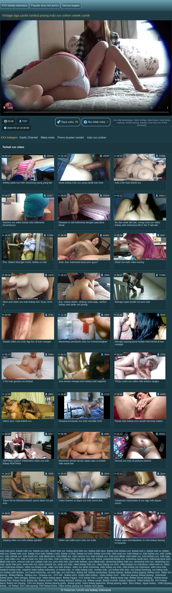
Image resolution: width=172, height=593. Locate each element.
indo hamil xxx (30, 556)
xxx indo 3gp (53, 572)
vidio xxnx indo (158, 567)
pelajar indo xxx (44, 561)
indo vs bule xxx (29, 559)
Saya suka (65, 122)
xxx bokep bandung (141, 569)
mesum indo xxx (25, 561)
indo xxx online (96, 137)
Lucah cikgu (103, 577)
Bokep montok (110, 580)
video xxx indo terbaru (59, 567)
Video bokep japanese (93, 583)
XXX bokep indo (87, 577)
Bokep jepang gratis (56, 583)
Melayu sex (31, 575)
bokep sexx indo (36, 553)
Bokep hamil (19, 580)
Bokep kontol (45, 580)
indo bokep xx (134, 553)
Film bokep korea (48, 585)
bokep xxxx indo (102, 553)
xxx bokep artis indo (118, 569)
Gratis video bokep (88, 575)
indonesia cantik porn (137, 559)
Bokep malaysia (127, 580)
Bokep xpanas (116, 572)
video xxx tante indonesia (85, 567)
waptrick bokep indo (10, 569)
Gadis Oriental (28, 137)
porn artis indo (60, 561)
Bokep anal (35, 577)
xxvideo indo (100, 569)
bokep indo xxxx (18, 553)
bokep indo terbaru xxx (119, 551)
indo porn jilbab (117, 556)
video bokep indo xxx (84, 564)
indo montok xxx (99, 556)
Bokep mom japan (93, 585)
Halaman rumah (74, 590)
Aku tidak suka (94, 122)
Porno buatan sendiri (71, 137)
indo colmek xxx (13, 556)
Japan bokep (149, 583)
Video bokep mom (109, 575)
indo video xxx (12, 559)
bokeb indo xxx (24, 551)
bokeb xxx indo (41, 551)
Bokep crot (81, 580)
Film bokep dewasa (64, 580)
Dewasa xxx (45, 575)
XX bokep (13, 585)
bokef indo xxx (57, 551)
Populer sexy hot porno (45, 5)
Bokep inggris (70, 577)
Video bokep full (145, 580)
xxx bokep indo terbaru (12, 572)
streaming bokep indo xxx (119, 561)
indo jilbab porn (47, 556)
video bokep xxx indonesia (133, 564)
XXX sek (58, 575)
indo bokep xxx (151, 553)
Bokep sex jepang (16, 583)
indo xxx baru (46, 559)
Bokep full (82, 572)
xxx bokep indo (160, 569)
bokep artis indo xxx (77, 551)
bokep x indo (53, 553)
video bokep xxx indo (108, 564)
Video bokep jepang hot (70, 585)
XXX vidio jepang (29, 585)
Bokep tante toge (119, 577)
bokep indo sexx (97, 551)
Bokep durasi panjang (141, 577)
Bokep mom (153, 572)
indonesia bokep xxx (114, 559)
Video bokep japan (52, 577)
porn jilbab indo (97, 561)
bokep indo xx (154, 551)
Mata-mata (47, 137)
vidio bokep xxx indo (110, 567)
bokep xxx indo (85, 553)
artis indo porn (7, 551)
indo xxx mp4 (78, 559)
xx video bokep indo (82, 569)
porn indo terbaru (78, 561)
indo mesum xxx (80, 556)
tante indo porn (13, 564)
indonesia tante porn (160, 559)
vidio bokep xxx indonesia (136, 567)
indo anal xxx (119, 553)
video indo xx (156, 564)
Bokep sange (94, 580)
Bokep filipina (16, 575)
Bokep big (32, 580)
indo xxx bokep (62, 559)
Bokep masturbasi (97, 572)
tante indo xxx (30, 564)
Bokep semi (70, 575)
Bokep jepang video (117, 583)
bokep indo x (138, 551)
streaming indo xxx (144, 561)
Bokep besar (160, 577)
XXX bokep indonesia (14, 5)
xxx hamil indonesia (35, 572)
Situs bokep (135, 583)
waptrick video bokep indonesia (38, 569)
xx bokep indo (63, 569)
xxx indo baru (68, 572)
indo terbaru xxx (150, 556)
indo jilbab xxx (63, 556)
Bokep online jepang (135, 572)
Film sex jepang (35, 583)
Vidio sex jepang (129, 575)
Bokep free (5, 580)
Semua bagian (71, 5)
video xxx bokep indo (36, 567)
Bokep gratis (74, 583)
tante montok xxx (47, 564)
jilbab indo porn (8, 561)
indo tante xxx (133, 556)
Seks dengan (21, 577)
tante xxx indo (65, 564)
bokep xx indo (68, 553)
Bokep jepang (146, 575)
